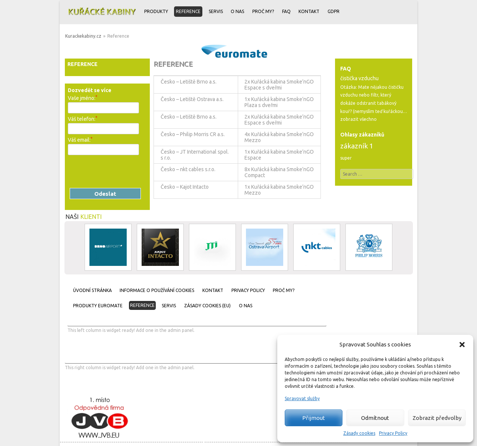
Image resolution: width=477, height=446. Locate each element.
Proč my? (263, 11)
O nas (237, 11)
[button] (462, 344)
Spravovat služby (302, 398)
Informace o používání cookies (157, 290)
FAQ (286, 11)
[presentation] (124, 171)
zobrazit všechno (358, 119)
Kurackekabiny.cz (83, 36)
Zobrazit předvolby (437, 418)
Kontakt (308, 11)
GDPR (333, 11)
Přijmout (313, 418)
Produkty (156, 11)
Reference (188, 11)
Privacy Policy (393, 433)
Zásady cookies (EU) (207, 305)
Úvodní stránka (92, 290)
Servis (216, 11)
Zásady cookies (359, 433)
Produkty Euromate (98, 305)
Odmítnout (375, 418)
